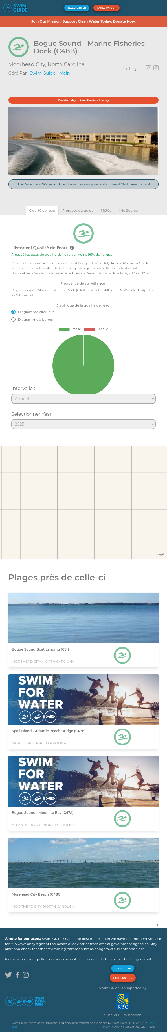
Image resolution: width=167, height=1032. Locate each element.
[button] (158, 8)
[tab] (42, 210)
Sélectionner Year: (31, 414)
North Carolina (66, 64)
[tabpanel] (83, 323)
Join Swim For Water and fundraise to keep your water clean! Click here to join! (83, 184)
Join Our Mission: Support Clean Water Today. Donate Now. (83, 21)
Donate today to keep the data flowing (83, 100)
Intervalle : (23, 388)
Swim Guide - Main (50, 73)
